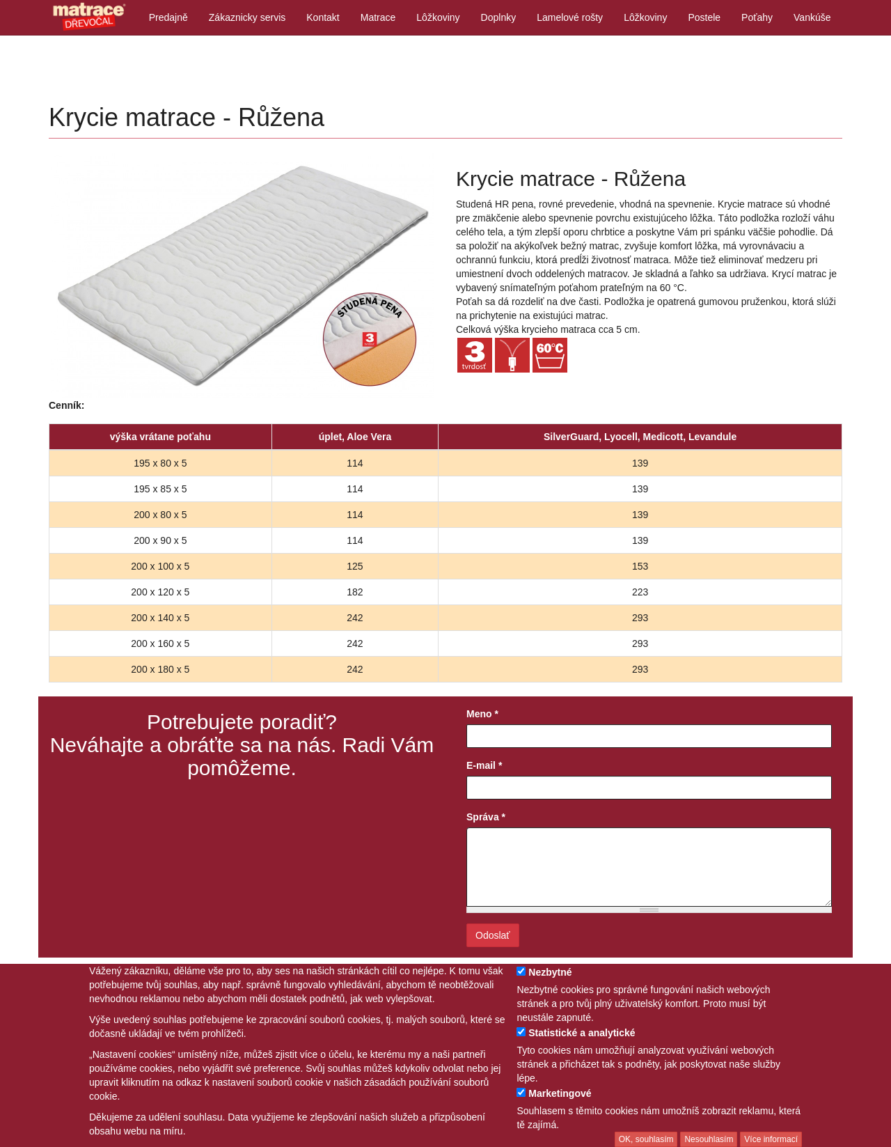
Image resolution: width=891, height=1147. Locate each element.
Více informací (771, 1139)
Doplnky (499, 17)
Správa (485, 816)
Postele (704, 17)
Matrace (378, 17)
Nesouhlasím (708, 1139)
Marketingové (559, 1093)
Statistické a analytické (581, 1032)
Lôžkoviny (437, 17)
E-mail (484, 765)
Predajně (168, 17)
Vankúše (812, 17)
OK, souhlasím (646, 1139)
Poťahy (757, 17)
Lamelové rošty (570, 17)
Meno (482, 713)
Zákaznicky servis (247, 17)
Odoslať (492, 935)
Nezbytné (549, 972)
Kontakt (322, 17)
